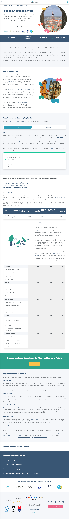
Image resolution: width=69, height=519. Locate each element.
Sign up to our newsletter (55, 506)
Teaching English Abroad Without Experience (14, 185)
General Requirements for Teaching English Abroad (15, 183)
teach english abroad (11, 5)
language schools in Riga (35, 419)
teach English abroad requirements (18, 121)
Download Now (34, 364)
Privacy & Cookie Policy (39, 511)
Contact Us (34, 512)
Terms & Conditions (28, 511)
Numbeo (39, 230)
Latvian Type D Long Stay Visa (20, 142)
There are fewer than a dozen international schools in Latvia (17, 407)
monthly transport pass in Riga (43, 252)
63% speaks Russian (12, 81)
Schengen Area (25, 150)
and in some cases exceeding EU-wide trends (19, 89)
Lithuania (7, 192)
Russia (12, 192)
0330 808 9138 (36, 503)
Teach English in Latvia (22, 5)
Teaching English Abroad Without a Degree (13, 182)
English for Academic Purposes (39, 437)
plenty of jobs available (22, 102)
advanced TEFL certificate (24, 437)
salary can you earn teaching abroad (19, 191)
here (52, 148)
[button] (1, 2)
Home (4, 5)
